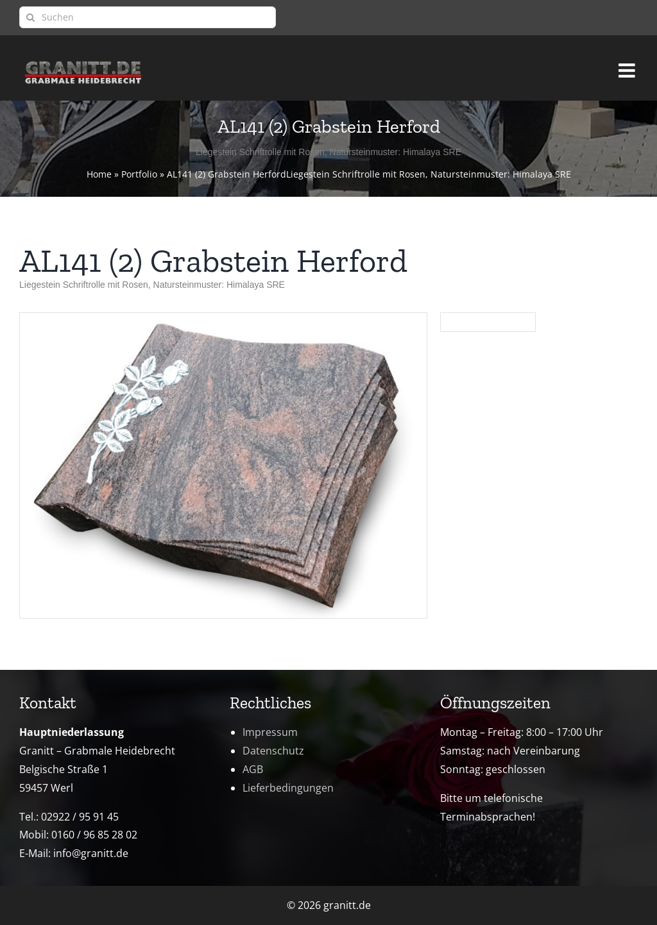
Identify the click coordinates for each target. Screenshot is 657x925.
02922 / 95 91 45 (80, 817)
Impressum (270, 732)
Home (99, 174)
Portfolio (139, 174)
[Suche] (30, 17)
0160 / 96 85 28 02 (94, 835)
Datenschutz (273, 751)
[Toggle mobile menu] (628, 64)
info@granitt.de (90, 853)
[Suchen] (147, 17)
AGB (253, 769)
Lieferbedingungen (288, 788)
